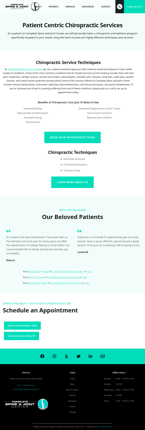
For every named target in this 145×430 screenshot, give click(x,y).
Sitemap (72, 412)
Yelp (89, 271)
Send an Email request (21, 335)
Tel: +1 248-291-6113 (26, 385)
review (45, 271)
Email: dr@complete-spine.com (26, 389)
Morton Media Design (103, 426)
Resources (72, 401)
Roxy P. (32, 277)
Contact (72, 406)
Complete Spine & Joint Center (67, 271)
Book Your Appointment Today (72, 137)
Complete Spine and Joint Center (25, 69)
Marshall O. (34, 271)
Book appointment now (22, 325)
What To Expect (72, 389)
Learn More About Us (72, 182)
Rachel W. (34, 283)
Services (72, 395)
